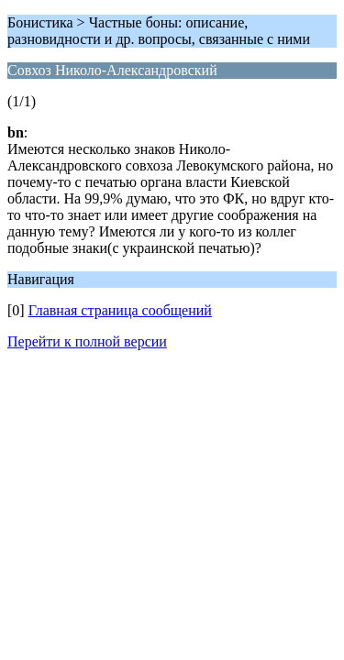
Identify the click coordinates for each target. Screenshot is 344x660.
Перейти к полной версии (87, 341)
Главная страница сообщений (120, 310)
